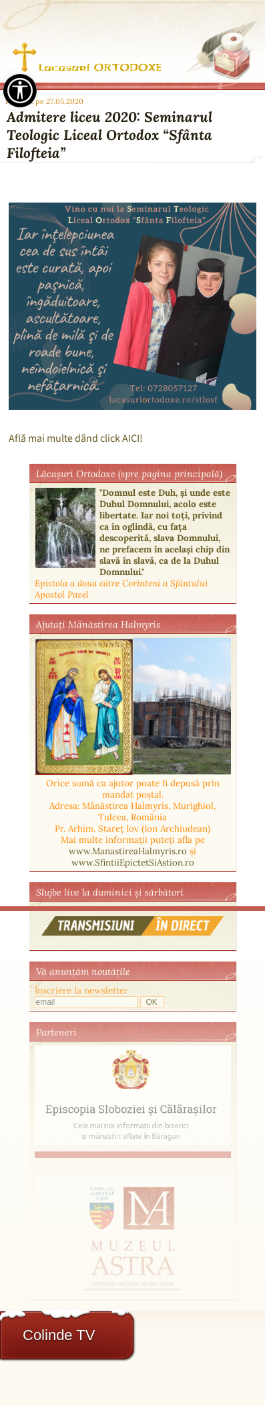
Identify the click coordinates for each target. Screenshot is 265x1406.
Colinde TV (59, 1335)
